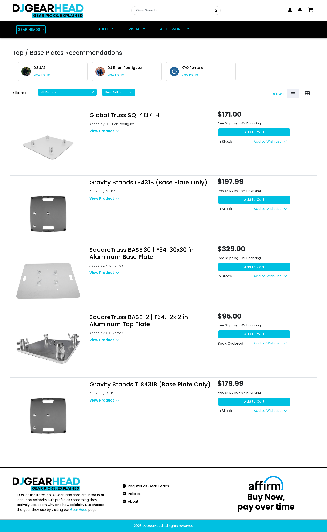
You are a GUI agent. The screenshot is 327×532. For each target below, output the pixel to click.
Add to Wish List (270, 141)
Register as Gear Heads (146, 486)
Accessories (173, 29)
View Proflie (42, 75)
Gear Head (78, 509)
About (131, 501)
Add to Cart (254, 132)
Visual (135, 29)
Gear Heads (29, 29)
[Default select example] (67, 92)
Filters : (19, 92)
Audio (104, 29)
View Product (104, 131)
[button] (300, 10)
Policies (132, 493)
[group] (53, 71)
